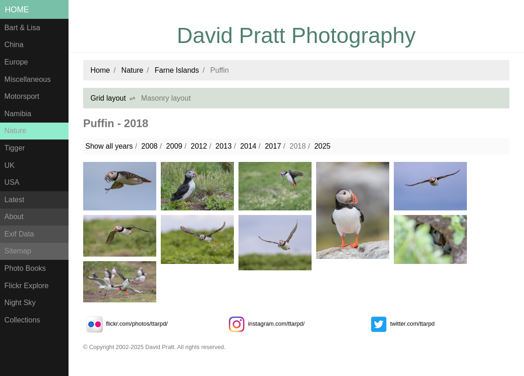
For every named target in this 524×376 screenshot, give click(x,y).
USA (12, 182)
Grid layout (108, 98)
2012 (199, 146)
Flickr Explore (27, 286)
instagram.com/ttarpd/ (265, 323)
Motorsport (22, 96)
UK (10, 165)
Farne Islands (177, 70)
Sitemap (18, 251)
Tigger (15, 148)
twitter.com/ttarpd (400, 323)
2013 (224, 146)
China (14, 44)
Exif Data (19, 234)
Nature (15, 130)
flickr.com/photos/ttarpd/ (125, 323)
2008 (149, 146)
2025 (322, 146)
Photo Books (25, 268)
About (14, 216)
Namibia (18, 114)
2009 (174, 146)
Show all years (109, 146)
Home (17, 9)
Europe (16, 62)
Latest (15, 200)
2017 (273, 146)
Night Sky (20, 302)
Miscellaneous (28, 79)
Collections (22, 320)
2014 (248, 146)
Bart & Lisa (22, 28)
